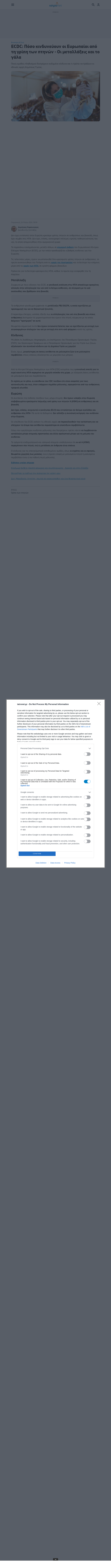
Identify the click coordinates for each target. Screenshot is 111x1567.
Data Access (55, 863)
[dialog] (55, 783)
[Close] (99, 704)
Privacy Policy (69, 863)
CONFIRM (37, 854)
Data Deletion (41, 863)
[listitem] (56, 748)
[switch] (87, 754)
